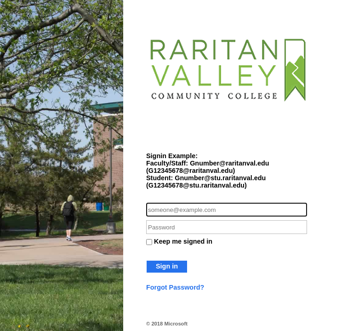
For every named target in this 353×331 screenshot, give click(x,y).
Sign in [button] (167, 266)
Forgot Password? (175, 287)
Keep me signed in (183, 241)
